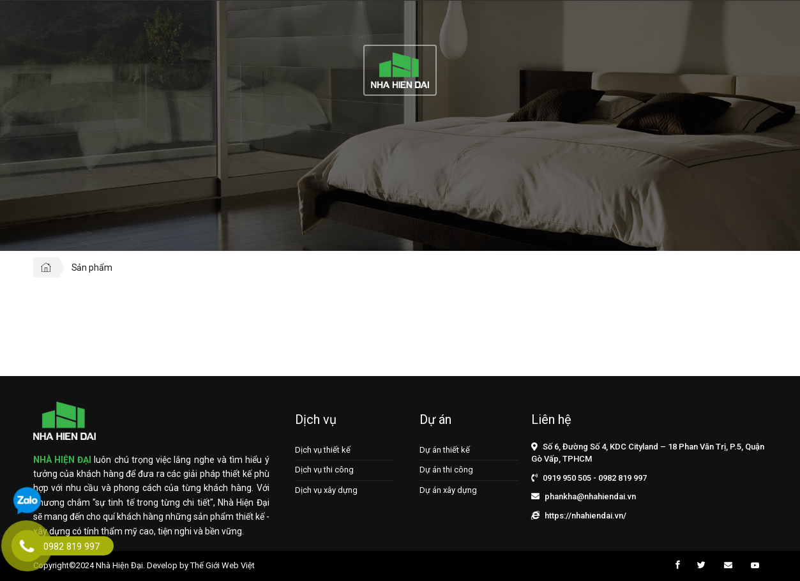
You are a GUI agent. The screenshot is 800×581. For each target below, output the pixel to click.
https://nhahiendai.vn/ (585, 515)
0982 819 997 (622, 478)
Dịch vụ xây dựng (326, 490)
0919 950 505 (567, 478)
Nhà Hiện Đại (119, 565)
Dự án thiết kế (444, 450)
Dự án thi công (446, 469)
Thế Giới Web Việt (222, 565)
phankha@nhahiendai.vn (590, 496)
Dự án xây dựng (448, 490)
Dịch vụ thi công (324, 469)
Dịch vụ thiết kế (323, 450)
